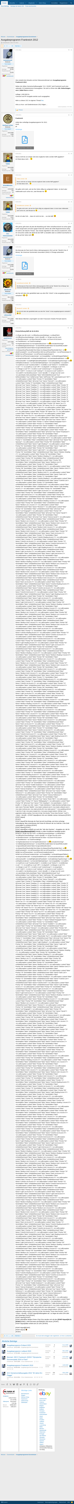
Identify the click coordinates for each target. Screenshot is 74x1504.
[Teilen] (69, 50)
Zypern (41, 1444)
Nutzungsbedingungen (51, 1502)
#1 (71, 50)
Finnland (42, 1411)
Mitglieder (32, 3)
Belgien (42, 1405)
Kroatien (42, 1419)
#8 (71, 279)
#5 (71, 201)
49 (37, 1377)
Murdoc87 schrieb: (22, 308)
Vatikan (42, 1442)
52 (7, 1378)
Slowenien (42, 1439)
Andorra (42, 1402)
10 (41, 1367)
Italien (41, 1418)
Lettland (42, 1421)
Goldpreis (5, 1396)
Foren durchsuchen (30, 6)
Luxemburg (43, 1425)
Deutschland (43, 1404)
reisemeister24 (9, 197)
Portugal (42, 1434)
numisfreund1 (9, 76)
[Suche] (71, 3)
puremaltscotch (9, 355)
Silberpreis (6, 1401)
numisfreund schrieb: (22, 283)
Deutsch (4, 1502)
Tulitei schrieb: (21, 178)
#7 (71, 247)
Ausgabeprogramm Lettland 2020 (19, 1351)
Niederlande (43, 1430)
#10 (71, 328)
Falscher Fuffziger (63, 1374)
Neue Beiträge (5, 6)
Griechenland (43, 1414)
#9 (71, 304)
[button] (16, 3)
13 (12, 1369)
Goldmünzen (43, 1398)
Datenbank (24, 1402)
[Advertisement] (37, 22)
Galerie (21, 3)
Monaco (42, 1428)
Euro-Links (42, 1400)
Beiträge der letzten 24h (17, 6)
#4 (71, 175)
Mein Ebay (42, 3)
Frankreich (42, 1412)
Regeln (23, 1395)
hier (42, 100)
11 (7, 1369)
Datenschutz (24, 1400)
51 (41, 1377)
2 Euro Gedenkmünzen (27, 1361)
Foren (4, 3)
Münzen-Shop (25, 1397)
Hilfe (68, 1502)
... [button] (9, 46)
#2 (71, 115)
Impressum (24, 1399)
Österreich (42, 1432)
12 (10, 1369)
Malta (41, 1426)
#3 (71, 153)
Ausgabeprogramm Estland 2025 (19, 1345)
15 (12, 46)
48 (34, 1377)
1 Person (20, 110)
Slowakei (42, 1437)
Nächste (17, 46)
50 (39, 1377)
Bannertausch (25, 1393)
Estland (42, 1409)
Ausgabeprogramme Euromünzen (29, 1347)
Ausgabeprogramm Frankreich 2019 (20, 1365)
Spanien (42, 1440)
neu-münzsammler (63, 1366)
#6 (71, 223)
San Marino (43, 1435)
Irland (41, 1416)
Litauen (42, 1423)
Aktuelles (12, 3)
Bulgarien (42, 1407)
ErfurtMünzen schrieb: (23, 205)
